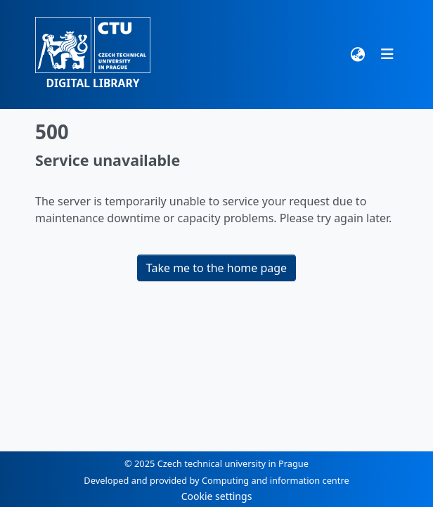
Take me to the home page (216, 268)
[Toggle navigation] (387, 54)
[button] (92, 54)
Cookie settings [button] (216, 496)
